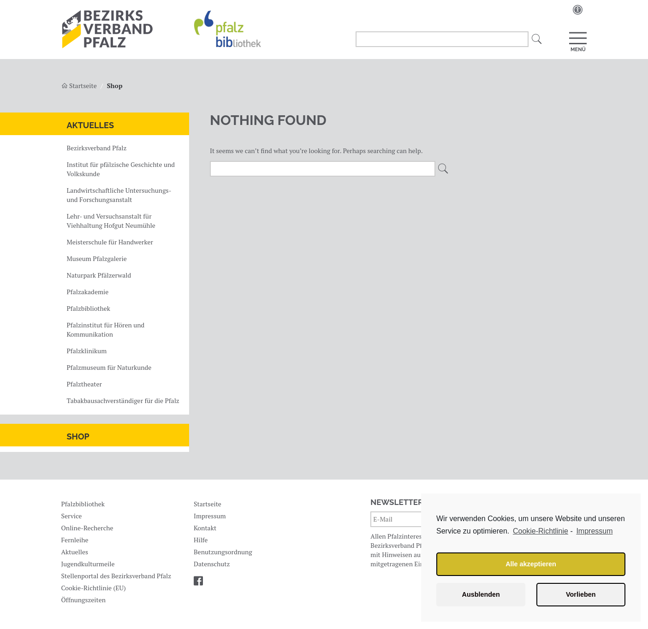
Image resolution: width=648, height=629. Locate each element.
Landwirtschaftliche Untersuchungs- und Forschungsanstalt (119, 195)
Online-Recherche (87, 527)
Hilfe (201, 539)
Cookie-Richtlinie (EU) (93, 587)
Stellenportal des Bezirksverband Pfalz (116, 575)
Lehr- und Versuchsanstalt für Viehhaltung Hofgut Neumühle (111, 221)
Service (71, 515)
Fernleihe (74, 539)
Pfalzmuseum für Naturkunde (109, 367)
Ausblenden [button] (481, 594)
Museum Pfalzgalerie (97, 258)
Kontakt (205, 527)
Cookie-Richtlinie (540, 531)
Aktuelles (90, 125)
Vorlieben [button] (581, 594)
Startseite (79, 85)
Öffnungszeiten (83, 599)
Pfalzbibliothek (88, 308)
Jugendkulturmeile (87, 563)
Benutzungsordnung (223, 551)
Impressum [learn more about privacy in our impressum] (594, 531)
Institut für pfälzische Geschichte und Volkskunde (121, 169)
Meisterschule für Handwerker (110, 241)
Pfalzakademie (88, 291)
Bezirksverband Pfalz (97, 147)
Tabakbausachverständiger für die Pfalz (123, 400)
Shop (78, 436)
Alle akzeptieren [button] (530, 564)
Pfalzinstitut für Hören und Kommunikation (106, 329)
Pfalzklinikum (87, 350)
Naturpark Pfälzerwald (99, 275)
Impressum (210, 515)
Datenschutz (212, 563)
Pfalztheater (84, 384)
